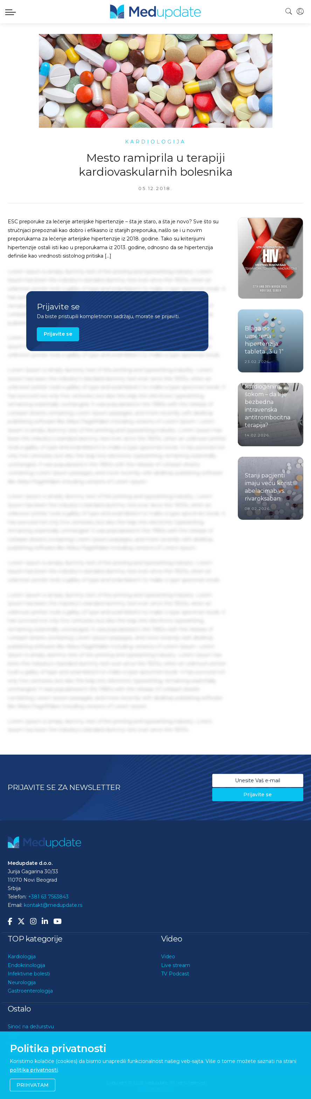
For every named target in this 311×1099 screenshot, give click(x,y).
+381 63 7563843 (48, 897)
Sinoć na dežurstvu (31, 1026)
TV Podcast (175, 974)
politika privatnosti (34, 1070)
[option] (270, 258)
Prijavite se (58, 334)
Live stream (175, 965)
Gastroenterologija (30, 991)
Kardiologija (22, 956)
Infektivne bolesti (29, 974)
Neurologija (22, 982)
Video (168, 956)
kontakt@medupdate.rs (53, 905)
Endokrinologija (26, 965)
